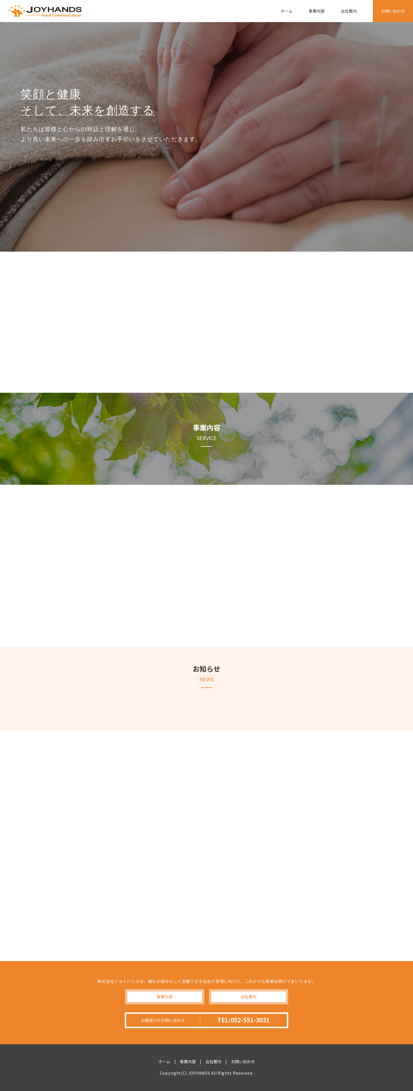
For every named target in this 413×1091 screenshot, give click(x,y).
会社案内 (349, 11)
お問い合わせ (393, 11)
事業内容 (317, 11)
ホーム (286, 11)
